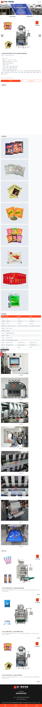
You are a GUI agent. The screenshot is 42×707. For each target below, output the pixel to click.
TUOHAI (38, 702)
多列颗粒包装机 (29, 16)
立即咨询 (10, 80)
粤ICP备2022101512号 (27, 702)
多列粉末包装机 (12, 16)
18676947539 (31, 80)
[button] (2, 17)
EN (38, 1)
